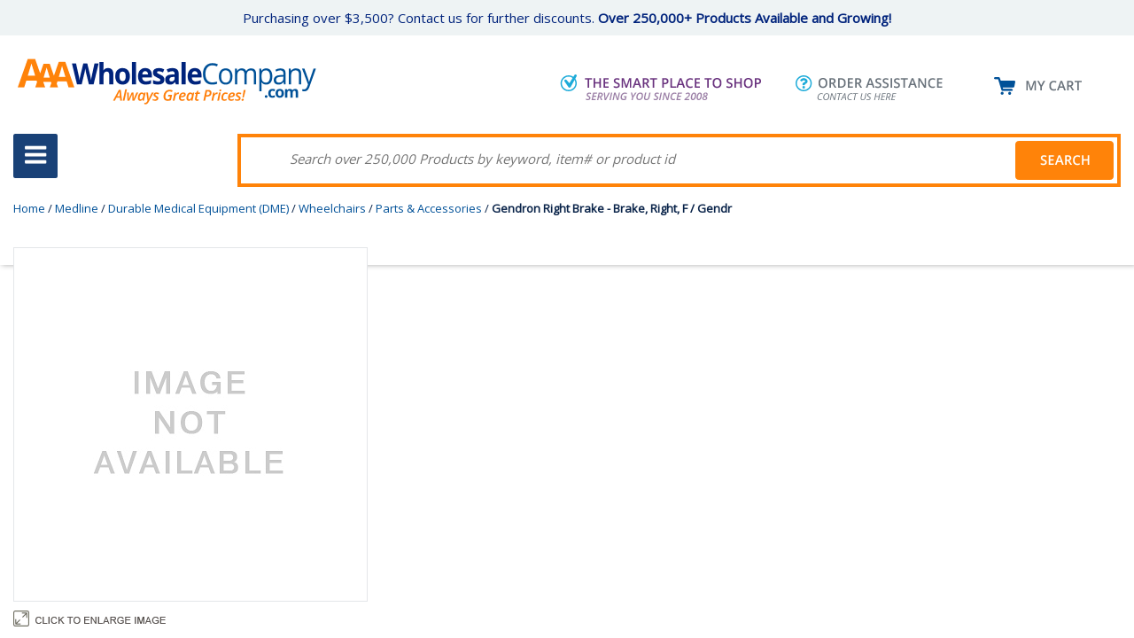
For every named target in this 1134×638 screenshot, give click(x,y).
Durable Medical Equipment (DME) (198, 208)
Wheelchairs (332, 208)
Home (29, 208)
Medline (76, 208)
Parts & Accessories (429, 208)
